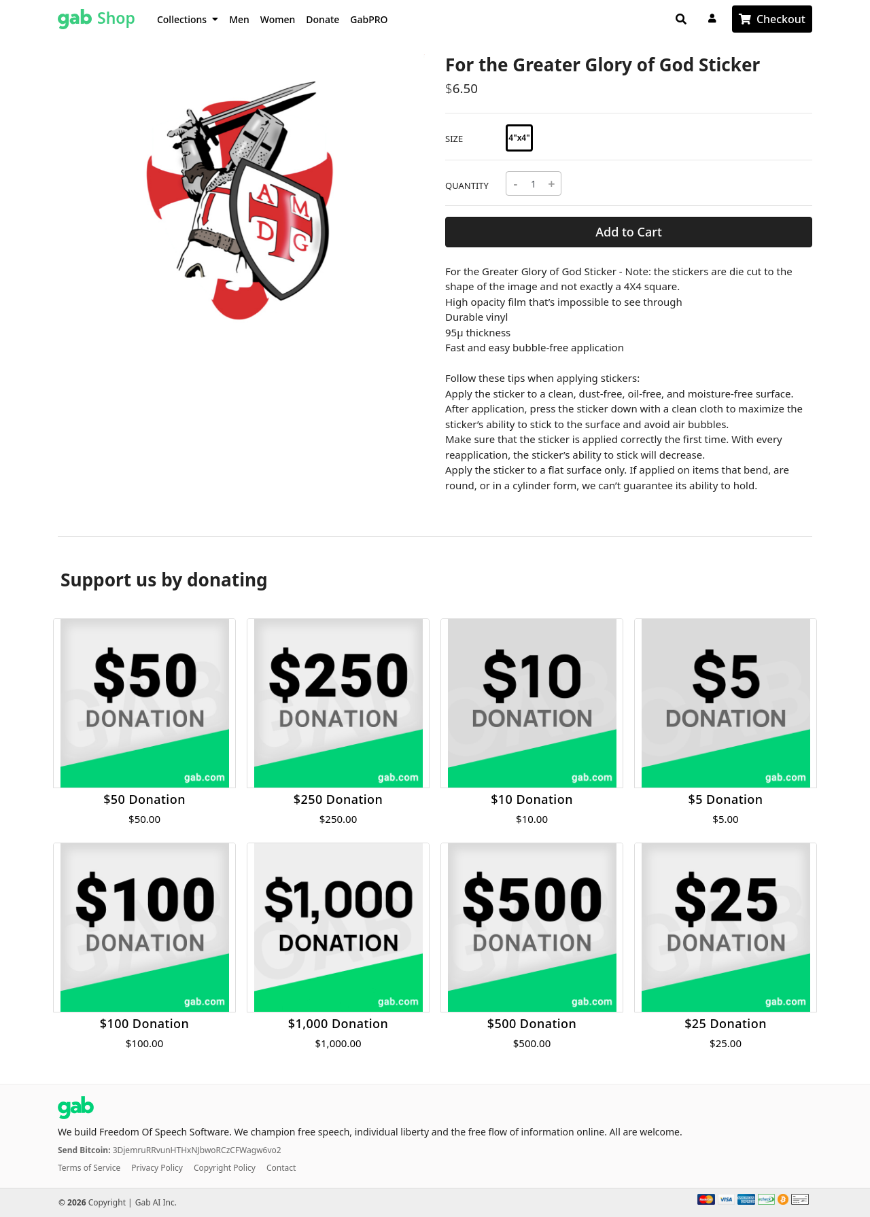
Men (239, 19)
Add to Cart (628, 232)
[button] (85, 197)
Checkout (780, 19)
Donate (322, 19)
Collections (187, 19)
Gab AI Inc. (156, 1202)
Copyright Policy (225, 1168)
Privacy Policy (157, 1168)
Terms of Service (89, 1168)
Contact (281, 1168)
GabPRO (368, 19)
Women (278, 19)
